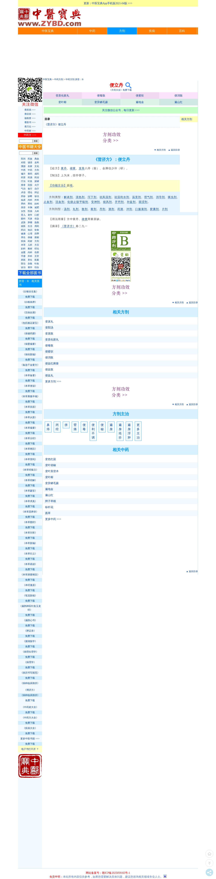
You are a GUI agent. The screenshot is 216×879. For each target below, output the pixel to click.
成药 (36, 174)
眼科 (23, 218)
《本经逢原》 (30, 585)
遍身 (111, 427)
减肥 (36, 207)
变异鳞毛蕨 (101, 102)
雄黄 (73, 168)
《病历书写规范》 (30, 672)
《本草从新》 (30, 417)
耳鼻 (30, 218)
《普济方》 (68, 226)
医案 (36, 260)
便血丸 (49, 375)
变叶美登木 (52, 471)
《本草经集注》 (30, 469)
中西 (23, 170)
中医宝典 (48, 31)
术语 (23, 192)
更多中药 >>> (53, 519)
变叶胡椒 (50, 465)
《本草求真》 (30, 501)
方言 (36, 245)
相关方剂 (186, 119)
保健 (30, 237)
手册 (23, 256)
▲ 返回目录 (174, 150)
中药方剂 (58, 79)
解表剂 (68, 197)
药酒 (120, 209)
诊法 (36, 196)
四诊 (23, 196)
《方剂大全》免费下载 (120, 90)
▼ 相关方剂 (160, 150)
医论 (23, 263)
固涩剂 (143, 201)
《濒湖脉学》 (30, 641)
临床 (23, 200)
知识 (30, 230)
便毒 (84, 427)
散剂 (85, 209)
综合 (36, 267)
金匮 (23, 252)
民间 (23, 159)
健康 (23, 233)
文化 (36, 166)
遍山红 (178, 102)
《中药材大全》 (30, 707)
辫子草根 (50, 501)
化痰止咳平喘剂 (77, 201)
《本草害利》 (30, 459)
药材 (30, 241)
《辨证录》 (30, 630)
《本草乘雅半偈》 (30, 396)
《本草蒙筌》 (30, 490)
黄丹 (64, 168)
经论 (36, 248)
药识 (23, 230)
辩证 (36, 192)
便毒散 (101, 95)
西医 (23, 260)
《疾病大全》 (30, 728)
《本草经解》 (30, 480)
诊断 (30, 196)
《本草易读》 (30, 564)
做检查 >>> (30, 118)
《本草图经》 (30, 522)
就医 (23, 226)
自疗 (36, 189)
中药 (92, 31)
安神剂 (95, 201)
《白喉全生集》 (30, 291)
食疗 (30, 189)
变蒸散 (49, 333)
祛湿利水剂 (121, 197)
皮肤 (23, 222)
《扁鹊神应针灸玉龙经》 (30, 608)
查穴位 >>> (30, 126)
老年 (30, 215)
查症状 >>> (30, 114)
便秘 (102, 427)
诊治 (23, 267)
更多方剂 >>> (53, 381)
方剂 (122, 31)
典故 (36, 159)
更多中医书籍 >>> (29, 738)
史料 (36, 162)
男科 (23, 203)
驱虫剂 (172, 197)
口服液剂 (141, 209)
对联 (23, 162)
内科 (30, 200)
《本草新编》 (30, 543)
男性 (30, 203)
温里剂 (136, 197)
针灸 (30, 181)
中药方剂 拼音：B (74, 79)
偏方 (23, 174)
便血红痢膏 (52, 363)
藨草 (48, 513)
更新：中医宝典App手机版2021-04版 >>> (108, 3)
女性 (23, 211)
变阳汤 (49, 327)
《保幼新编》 (30, 354)
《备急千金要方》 (30, 365)
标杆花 (49, 507)
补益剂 (131, 201)
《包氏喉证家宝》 (30, 323)
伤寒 (36, 252)
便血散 (49, 369)
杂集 (30, 263)
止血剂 (48, 201)
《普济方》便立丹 (55, 124)
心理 (30, 233)
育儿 (23, 215)
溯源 (23, 166)
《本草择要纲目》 (30, 574)
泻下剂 (92, 197)
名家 (30, 166)
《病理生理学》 (30, 651)
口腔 (36, 215)
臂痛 (75, 427)
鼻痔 (48, 427)
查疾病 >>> (30, 110)
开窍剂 (119, 201)
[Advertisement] (108, 57)
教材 (30, 248)
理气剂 (148, 197)
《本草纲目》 (30, 449)
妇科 (36, 203)
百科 (182, 31)
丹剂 (103, 209)
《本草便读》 (30, 386)
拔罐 (36, 181)
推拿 (23, 185)
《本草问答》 (30, 532)
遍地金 (140, 102)
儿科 (36, 211)
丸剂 (76, 209)
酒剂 (111, 209)
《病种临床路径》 (30, 683)
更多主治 (138, 431)
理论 (30, 192)
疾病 (152, 31)
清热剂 (80, 197)
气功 (23, 189)
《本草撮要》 (30, 428)
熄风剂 (107, 201)
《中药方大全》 (30, 717)
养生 (23, 237)
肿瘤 (30, 222)
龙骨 (82, 168)
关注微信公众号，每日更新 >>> (121, 110)
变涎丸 (49, 321)
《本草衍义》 (30, 553)
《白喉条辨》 (30, 302)
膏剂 (94, 209)
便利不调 (93, 431)
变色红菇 (50, 459)
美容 (23, 207)
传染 (36, 218)
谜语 (30, 162)
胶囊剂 (154, 209)
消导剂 (160, 197)
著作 (30, 267)
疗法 (23, 181)
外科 (36, 200)
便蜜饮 (140, 95)
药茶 (23, 177)
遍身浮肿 (129, 431)
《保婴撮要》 (30, 344)
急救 (36, 222)
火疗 (36, 185)
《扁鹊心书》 (30, 620)
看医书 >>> (30, 122)
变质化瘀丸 (62, 95)
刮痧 (30, 185)
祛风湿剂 (105, 197)
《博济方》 (30, 690)
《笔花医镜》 (30, 595)
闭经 (57, 427)
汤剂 (67, 209)
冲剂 (129, 209)
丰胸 (30, 207)
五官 (36, 256)
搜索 (36, 237)
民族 (30, 159)
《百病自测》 (30, 312)
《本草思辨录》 (30, 511)
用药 (36, 226)
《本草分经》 (30, 438)
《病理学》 (30, 662)
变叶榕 (62, 102)
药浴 (36, 177)
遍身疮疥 (120, 431)
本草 (23, 245)
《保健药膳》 (30, 333)
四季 (36, 233)
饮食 (36, 230)
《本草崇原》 (30, 407)
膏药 (30, 174)
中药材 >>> (30, 131)
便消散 (178, 95)
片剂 (165, 209)
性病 (30, 211)
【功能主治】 (58, 185)
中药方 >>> (30, 135)
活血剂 (60, 201)
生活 (30, 226)
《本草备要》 (30, 375)
